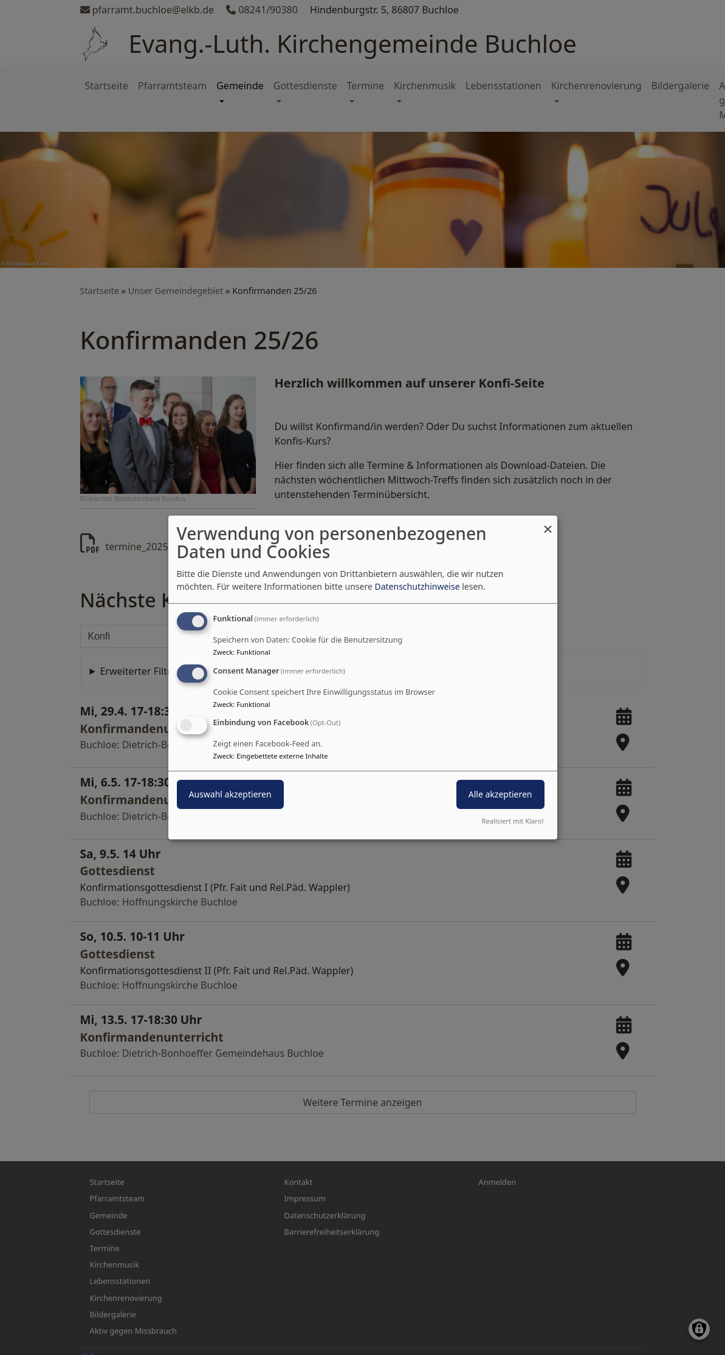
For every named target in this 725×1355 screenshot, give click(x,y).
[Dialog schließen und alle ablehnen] (548, 523)
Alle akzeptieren (500, 794)
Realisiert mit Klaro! (513, 820)
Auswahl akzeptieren (230, 794)
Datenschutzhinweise (416, 586)
